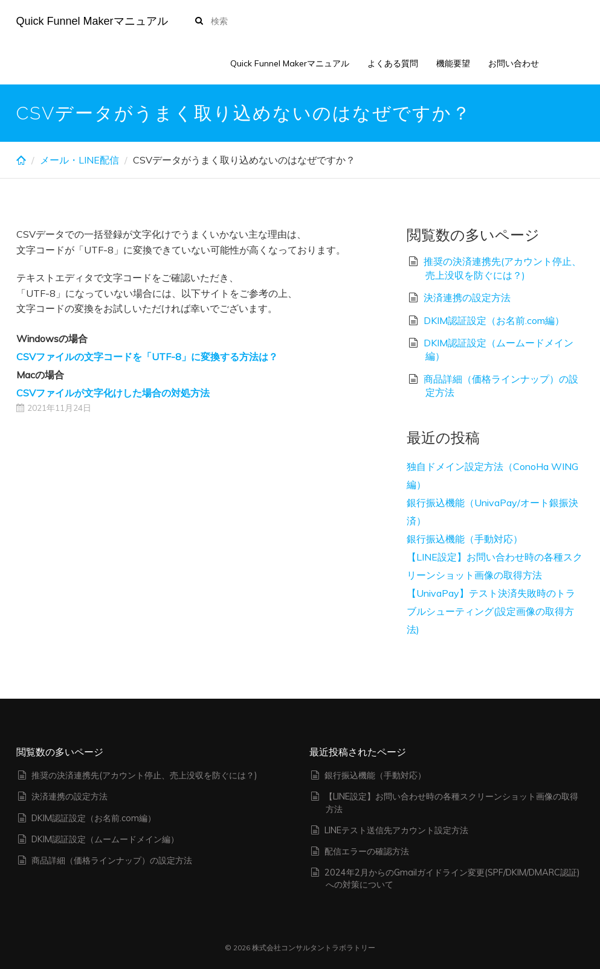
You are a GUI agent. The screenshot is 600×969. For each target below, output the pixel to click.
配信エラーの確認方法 (366, 851)
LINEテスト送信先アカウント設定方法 (396, 830)
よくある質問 (392, 63)
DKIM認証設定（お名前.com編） (494, 320)
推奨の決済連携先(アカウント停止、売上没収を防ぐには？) (144, 775)
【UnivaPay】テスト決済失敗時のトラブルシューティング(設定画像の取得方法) (491, 611)
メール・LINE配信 (79, 160)
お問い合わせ (513, 63)
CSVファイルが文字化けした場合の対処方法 (113, 393)
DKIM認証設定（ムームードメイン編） (105, 839)
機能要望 (453, 63)
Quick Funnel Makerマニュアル (92, 21)
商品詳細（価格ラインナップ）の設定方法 (111, 860)
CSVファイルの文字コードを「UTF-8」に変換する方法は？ (147, 357)
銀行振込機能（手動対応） (465, 539)
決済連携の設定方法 (467, 297)
